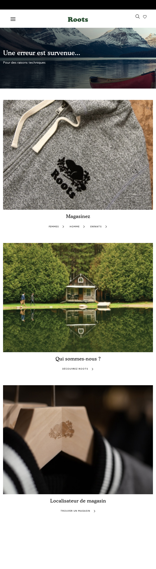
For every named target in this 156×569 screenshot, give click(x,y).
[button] (78, 18)
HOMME (77, 226)
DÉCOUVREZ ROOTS (78, 369)
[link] (137, 18)
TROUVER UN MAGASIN (78, 511)
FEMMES (56, 226)
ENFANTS (98, 226)
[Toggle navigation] (13, 19)
